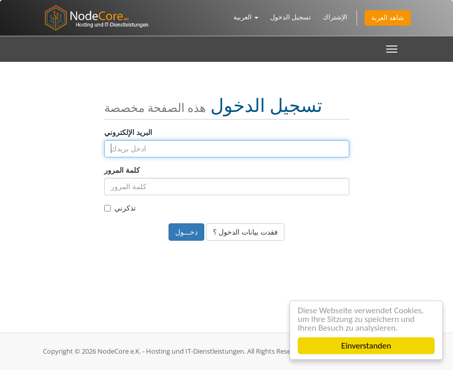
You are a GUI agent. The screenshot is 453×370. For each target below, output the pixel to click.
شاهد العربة (387, 17)
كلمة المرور (122, 170)
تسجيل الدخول (290, 17)
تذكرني (120, 208)
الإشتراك (335, 17)
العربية (245, 17)
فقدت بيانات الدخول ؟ (245, 232)
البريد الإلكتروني (128, 132)
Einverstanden (366, 345)
